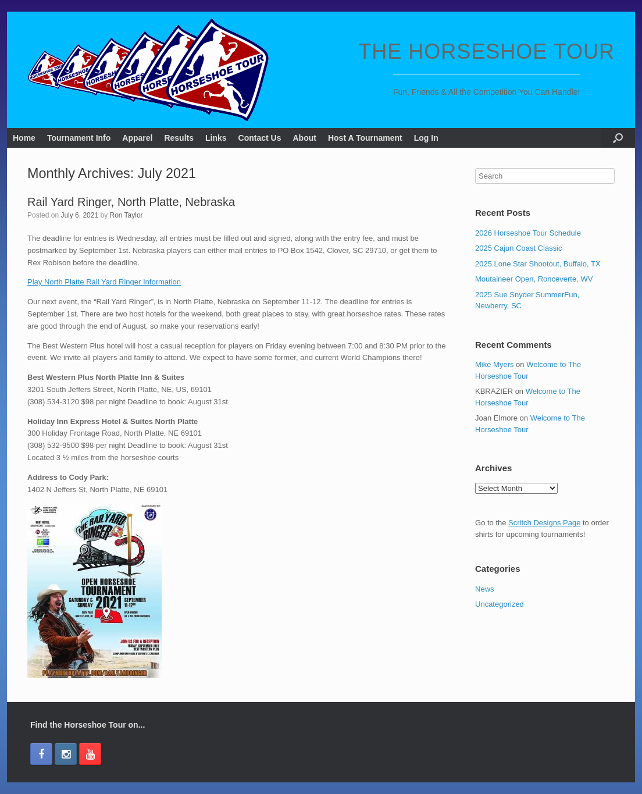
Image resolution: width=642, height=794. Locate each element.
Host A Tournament (365, 138)
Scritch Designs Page (544, 522)
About (304, 138)
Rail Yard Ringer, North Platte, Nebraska (131, 201)
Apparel (137, 138)
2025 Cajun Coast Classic (518, 248)
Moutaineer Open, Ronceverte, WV (534, 279)
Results (179, 138)
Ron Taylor (125, 215)
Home (24, 138)
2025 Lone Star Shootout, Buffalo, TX (538, 263)
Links (216, 138)
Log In (426, 138)
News (484, 589)
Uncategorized (499, 604)
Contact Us (259, 138)
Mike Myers (494, 364)
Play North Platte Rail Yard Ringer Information (104, 281)
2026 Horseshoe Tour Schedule (528, 233)
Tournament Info (78, 138)
